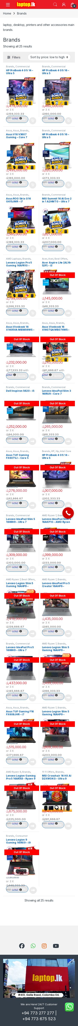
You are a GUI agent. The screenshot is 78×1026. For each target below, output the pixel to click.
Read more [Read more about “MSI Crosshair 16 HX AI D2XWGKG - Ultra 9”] (68, 826)
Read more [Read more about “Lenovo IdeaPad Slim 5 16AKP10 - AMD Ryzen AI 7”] (68, 569)
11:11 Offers (48, 771)
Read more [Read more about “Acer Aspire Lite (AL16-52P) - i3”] (68, 313)
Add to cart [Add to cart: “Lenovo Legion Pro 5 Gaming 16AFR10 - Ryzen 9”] (32, 313)
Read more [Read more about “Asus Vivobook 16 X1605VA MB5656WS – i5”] (32, 377)
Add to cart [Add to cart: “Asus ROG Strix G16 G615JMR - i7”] (32, 249)
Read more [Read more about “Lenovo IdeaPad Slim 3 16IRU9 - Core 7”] (68, 441)
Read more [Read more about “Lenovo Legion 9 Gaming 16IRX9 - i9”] (33, 890)
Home (7, 13)
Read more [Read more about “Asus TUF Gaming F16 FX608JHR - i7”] (32, 761)
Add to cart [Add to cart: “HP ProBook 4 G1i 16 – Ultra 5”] (68, 120)
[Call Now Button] (68, 513)
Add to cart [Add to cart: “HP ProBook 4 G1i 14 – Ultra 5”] (32, 120)
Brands (10, 66)
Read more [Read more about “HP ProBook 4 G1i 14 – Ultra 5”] (68, 505)
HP (52, 451)
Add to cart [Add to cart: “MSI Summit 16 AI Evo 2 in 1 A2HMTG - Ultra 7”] (68, 249)
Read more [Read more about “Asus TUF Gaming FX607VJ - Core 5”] (32, 505)
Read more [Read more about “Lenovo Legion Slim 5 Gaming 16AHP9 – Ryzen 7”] (68, 761)
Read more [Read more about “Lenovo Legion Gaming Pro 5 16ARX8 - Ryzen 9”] (32, 826)
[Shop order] (49, 57)
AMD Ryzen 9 (13, 771)
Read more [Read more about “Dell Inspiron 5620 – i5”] (32, 441)
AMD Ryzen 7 (49, 515)
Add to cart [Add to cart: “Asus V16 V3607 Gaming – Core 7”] (32, 185)
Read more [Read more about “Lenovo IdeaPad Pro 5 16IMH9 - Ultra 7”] (32, 697)
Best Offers (60, 258)
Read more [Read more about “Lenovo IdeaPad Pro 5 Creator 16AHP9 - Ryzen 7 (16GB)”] (68, 633)
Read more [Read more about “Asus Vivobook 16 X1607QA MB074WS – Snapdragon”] (68, 377)
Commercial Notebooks (18, 67)
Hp (57, 451)
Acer (44, 258)
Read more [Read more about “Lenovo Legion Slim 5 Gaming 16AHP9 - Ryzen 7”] (32, 633)
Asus (9, 130)
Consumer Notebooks (17, 837)
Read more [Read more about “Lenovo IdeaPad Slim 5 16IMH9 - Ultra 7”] (32, 569)
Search (55, 4)
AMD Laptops (13, 258)
